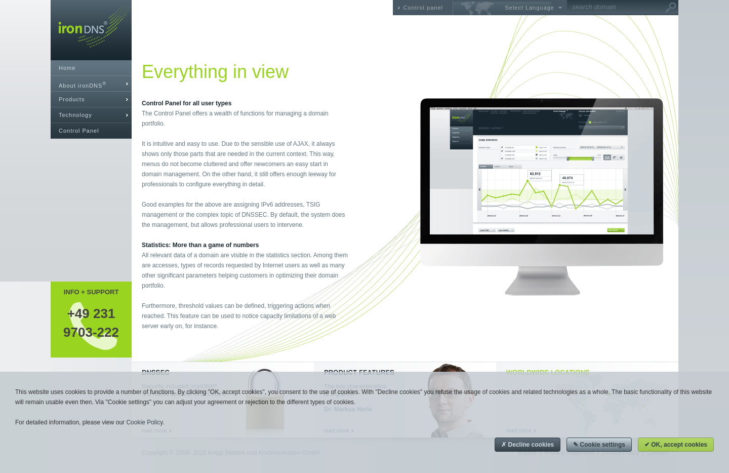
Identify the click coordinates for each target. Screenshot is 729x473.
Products (72, 99)
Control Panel (79, 131)
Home (67, 68)
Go (670, 7)
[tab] (91, 84)
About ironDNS (82, 85)
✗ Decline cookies (527, 444)
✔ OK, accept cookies (675, 444)
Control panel (423, 8)
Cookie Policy (144, 422)
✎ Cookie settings (599, 444)
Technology (75, 115)
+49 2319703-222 (91, 322)
